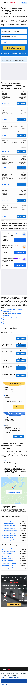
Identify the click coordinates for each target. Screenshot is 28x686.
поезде (16, 245)
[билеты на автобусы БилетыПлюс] (6, 670)
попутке (16, 233)
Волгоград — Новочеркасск (19, 53)
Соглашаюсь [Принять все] (13, 681)
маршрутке (17, 258)
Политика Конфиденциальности (10, 677)
